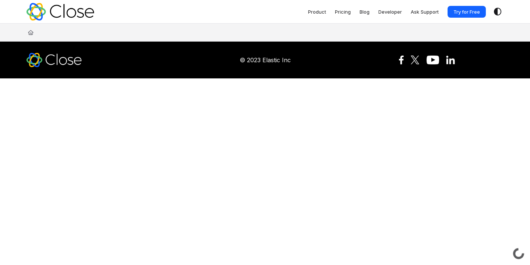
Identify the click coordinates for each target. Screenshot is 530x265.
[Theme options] (498, 12)
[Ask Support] (425, 11)
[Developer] (390, 11)
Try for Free (466, 12)
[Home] (30, 32)
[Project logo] (60, 12)
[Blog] (365, 11)
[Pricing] (343, 11)
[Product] (317, 11)
